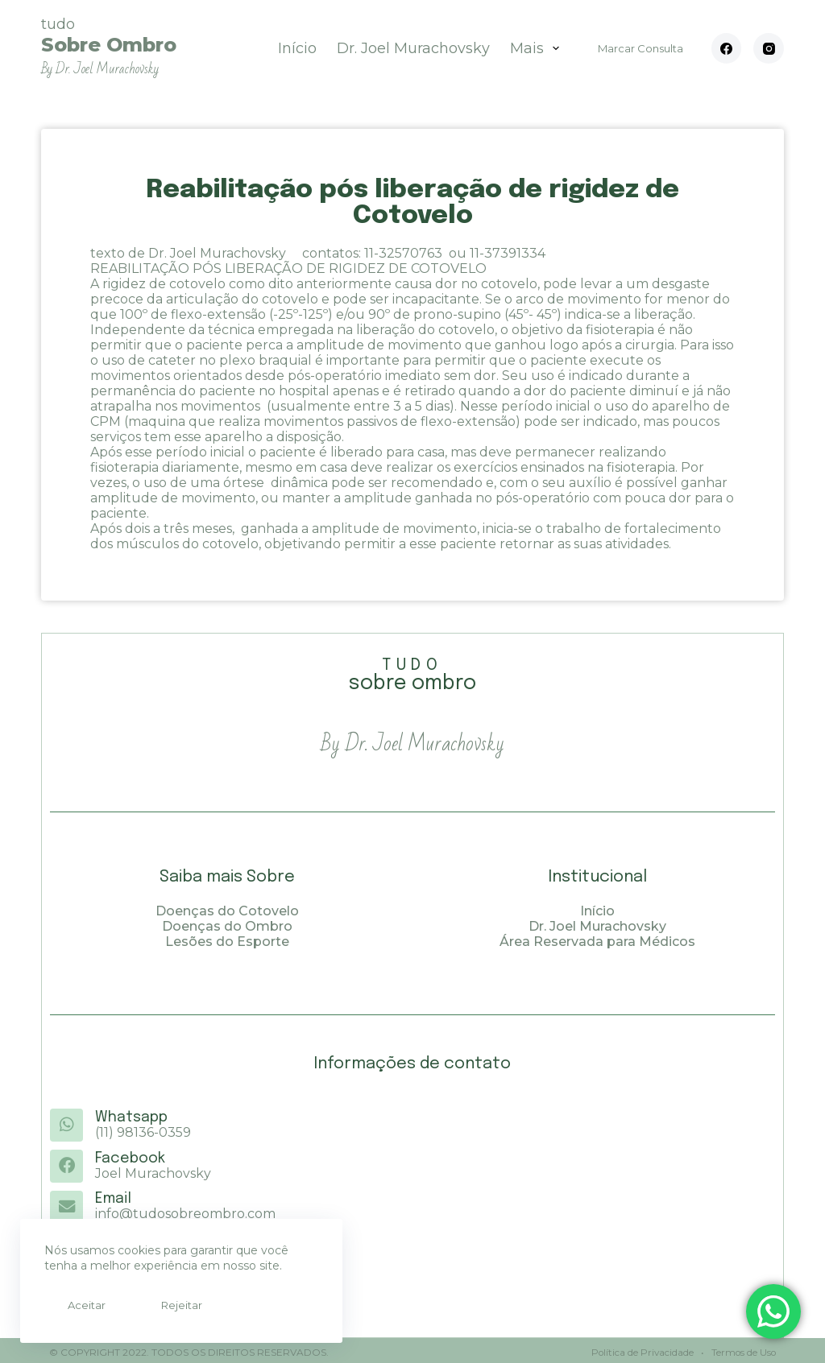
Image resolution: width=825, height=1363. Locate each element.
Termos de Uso (741, 1349)
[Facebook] (726, 48)
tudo (108, 46)
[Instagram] (768, 48)
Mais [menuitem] (538, 48)
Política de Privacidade (640, 1349)
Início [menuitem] (297, 48)
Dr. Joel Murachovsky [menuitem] (413, 48)
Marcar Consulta (640, 48)
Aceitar (79, 1305)
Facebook (129, 1157)
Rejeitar (159, 1305)
